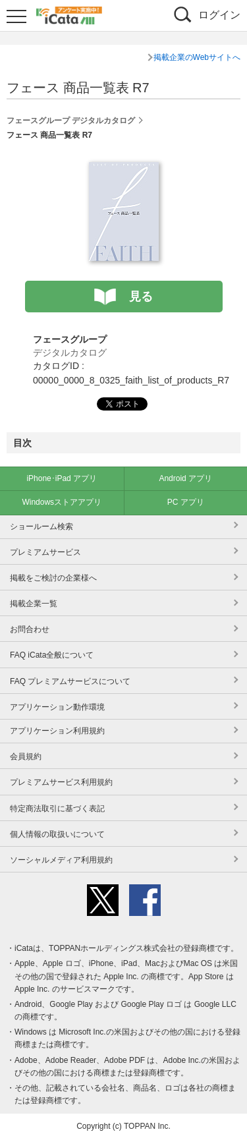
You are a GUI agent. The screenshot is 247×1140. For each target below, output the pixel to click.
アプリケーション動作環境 (57, 707)
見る (141, 296)
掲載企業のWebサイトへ (196, 57)
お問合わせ (29, 629)
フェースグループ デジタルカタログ (71, 120)
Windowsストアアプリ (61, 502)
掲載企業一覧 (33, 603)
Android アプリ (185, 478)
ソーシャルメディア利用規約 (61, 860)
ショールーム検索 (41, 526)
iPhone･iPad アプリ (61, 478)
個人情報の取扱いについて (57, 834)
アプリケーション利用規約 (57, 730)
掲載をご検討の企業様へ (53, 578)
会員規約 (25, 756)
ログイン (219, 14)
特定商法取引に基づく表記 (57, 808)
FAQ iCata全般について (52, 655)
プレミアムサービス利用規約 (61, 782)
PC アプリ (185, 502)
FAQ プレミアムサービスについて (70, 681)
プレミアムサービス (45, 552)
